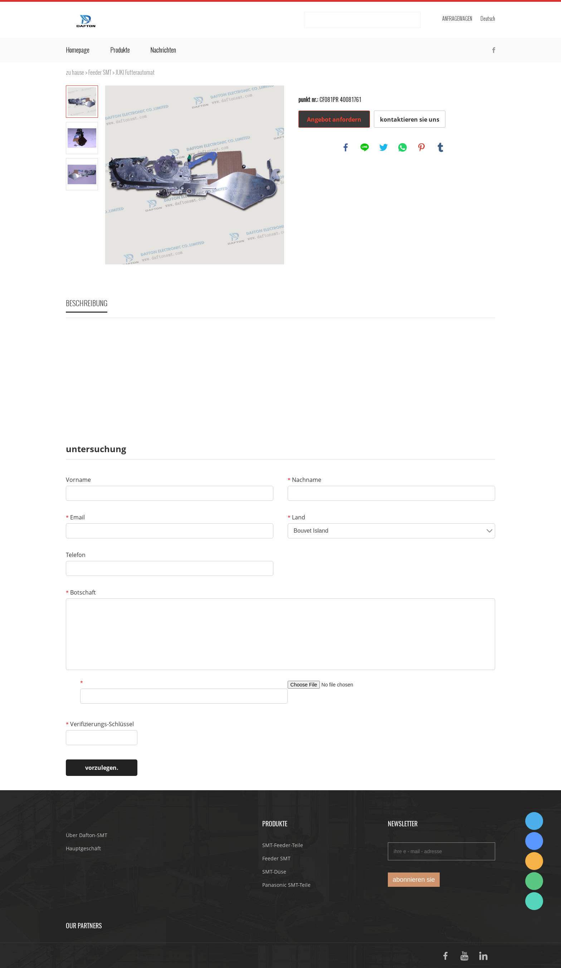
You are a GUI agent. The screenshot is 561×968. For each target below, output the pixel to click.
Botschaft (81, 592)
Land (296, 517)
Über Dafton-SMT (86, 835)
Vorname (78, 480)
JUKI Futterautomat (135, 72)
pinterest (421, 147)
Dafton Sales (534, 821)
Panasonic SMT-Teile (286, 884)
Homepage (77, 50)
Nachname (304, 480)
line (364, 147)
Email (75, 517)
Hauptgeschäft (83, 848)
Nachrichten (163, 50)
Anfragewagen (457, 18)
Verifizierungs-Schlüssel (100, 724)
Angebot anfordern (334, 119)
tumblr (440, 147)
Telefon (76, 555)
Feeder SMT (99, 72)
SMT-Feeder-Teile (282, 845)
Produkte (120, 50)
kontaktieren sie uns (409, 119)
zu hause (75, 72)
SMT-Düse (274, 871)
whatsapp (402, 147)
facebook (345, 147)
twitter (383, 147)
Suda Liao (534, 841)
